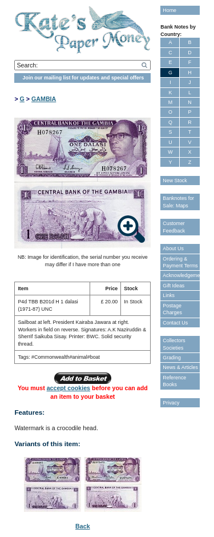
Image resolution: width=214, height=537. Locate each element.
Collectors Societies (174, 344)
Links (169, 295)
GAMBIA (43, 98)
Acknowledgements (181, 275)
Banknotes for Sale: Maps (178, 201)
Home (169, 10)
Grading (172, 357)
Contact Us (175, 323)
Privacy (171, 403)
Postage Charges (172, 309)
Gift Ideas (173, 285)
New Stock (175, 180)
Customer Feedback (174, 227)
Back (82, 526)
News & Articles (180, 367)
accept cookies (68, 387)
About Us (173, 248)
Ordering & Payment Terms (180, 262)
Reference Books (174, 381)
